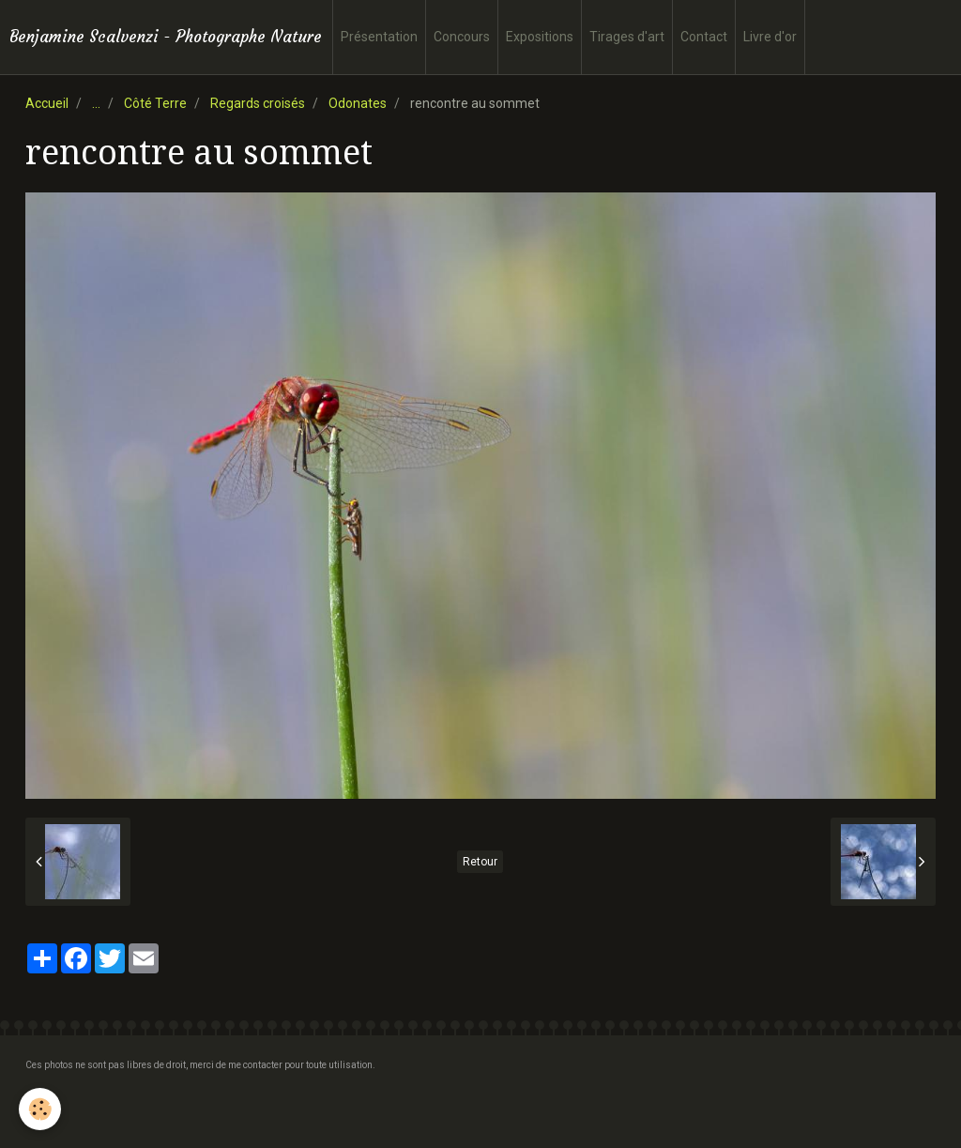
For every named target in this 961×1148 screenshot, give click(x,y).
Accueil (47, 103)
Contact (703, 36)
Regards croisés (257, 103)
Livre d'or (770, 36)
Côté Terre (155, 103)
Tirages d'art (626, 36)
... (96, 103)
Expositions (539, 36)
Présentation (379, 36)
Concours (462, 36)
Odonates (357, 103)
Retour (480, 861)
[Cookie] (40, 1109)
